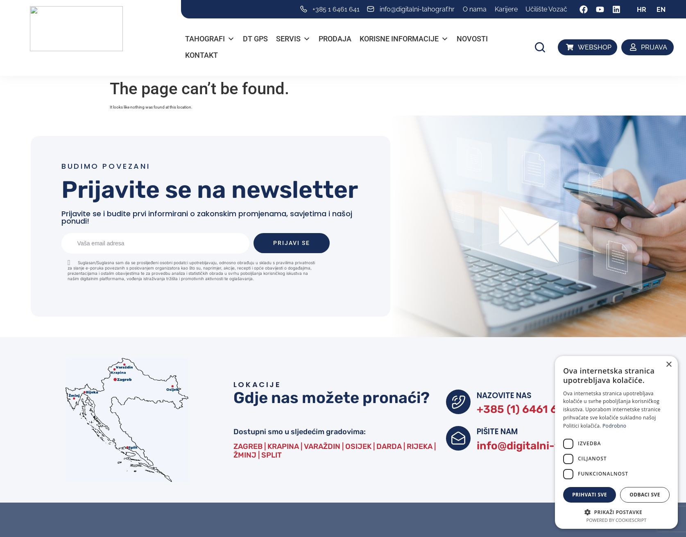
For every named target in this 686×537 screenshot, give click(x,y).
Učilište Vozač (546, 9)
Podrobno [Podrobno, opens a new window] (614, 425)
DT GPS (255, 38)
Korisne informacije (404, 39)
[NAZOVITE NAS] (458, 402)
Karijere (506, 9)
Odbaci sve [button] (644, 494)
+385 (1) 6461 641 (525, 410)
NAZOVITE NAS (506, 395)
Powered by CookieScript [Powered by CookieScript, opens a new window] (616, 520)
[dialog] (616, 442)
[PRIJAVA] (633, 47)
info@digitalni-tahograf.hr (551, 448)
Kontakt (201, 55)
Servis (293, 39)
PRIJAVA (654, 47)
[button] (540, 47)
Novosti (472, 38)
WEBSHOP (594, 47)
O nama (475, 9)
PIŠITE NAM (498, 433)
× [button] (669, 365)
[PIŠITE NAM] (458, 440)
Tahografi (210, 39)
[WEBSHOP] (570, 47)
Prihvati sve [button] (589, 494)
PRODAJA (335, 38)
